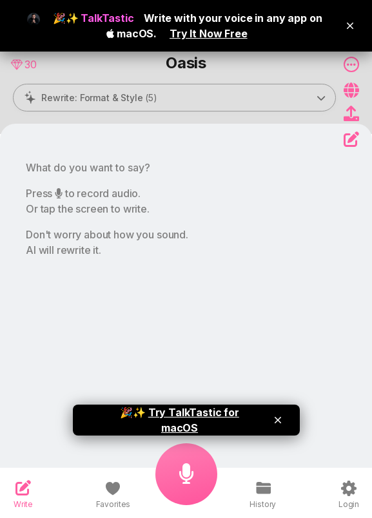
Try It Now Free (209, 33)
